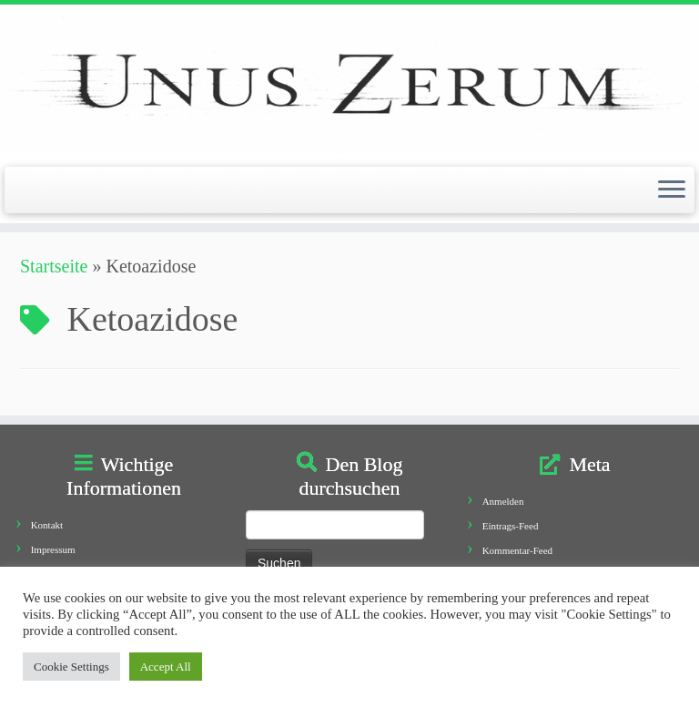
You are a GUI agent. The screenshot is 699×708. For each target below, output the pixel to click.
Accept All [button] (165, 666)
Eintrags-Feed (510, 525)
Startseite (53, 266)
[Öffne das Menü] (671, 190)
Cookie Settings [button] (71, 666)
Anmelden (503, 501)
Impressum (53, 549)
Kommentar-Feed (517, 550)
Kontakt (47, 524)
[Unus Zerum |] (349, 83)
